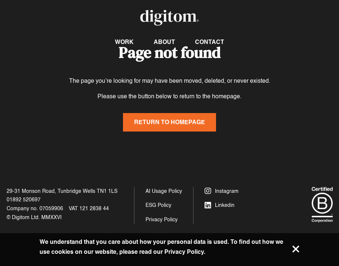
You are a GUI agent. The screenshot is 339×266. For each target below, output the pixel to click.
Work (124, 42)
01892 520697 (24, 199)
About (164, 42)
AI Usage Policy (163, 191)
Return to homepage (169, 122)
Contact (209, 42)
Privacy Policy (161, 219)
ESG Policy (158, 205)
